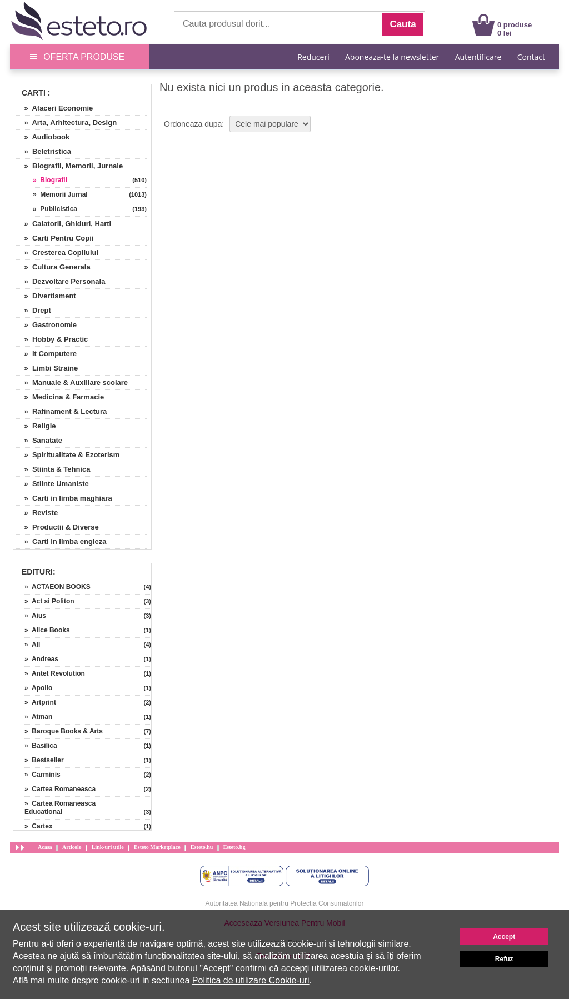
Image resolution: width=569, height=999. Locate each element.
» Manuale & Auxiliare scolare (72, 382)
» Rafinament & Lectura (61, 411)
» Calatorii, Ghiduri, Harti (63, 223)
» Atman (38, 717)
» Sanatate (39, 440)
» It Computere (46, 353)
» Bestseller (44, 760)
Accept (504, 937)
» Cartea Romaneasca (60, 789)
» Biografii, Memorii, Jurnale (69, 166)
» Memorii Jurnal (60, 194)
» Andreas (41, 659)
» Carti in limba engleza (61, 541)
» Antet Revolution (54, 673)
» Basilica (40, 746)
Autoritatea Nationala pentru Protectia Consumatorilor (285, 903)
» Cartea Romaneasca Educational (60, 808)
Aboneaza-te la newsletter (392, 57)
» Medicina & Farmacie (60, 397)
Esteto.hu (202, 847)
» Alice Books (47, 630)
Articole (71, 847)
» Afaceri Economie (54, 108)
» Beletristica (43, 151)
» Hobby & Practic (52, 339)
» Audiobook (42, 137)
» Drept (33, 310)
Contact (531, 57)
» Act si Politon (49, 601)
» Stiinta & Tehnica (53, 469)
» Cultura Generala (53, 267)
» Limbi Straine (47, 368)
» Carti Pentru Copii (54, 238)
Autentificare (478, 57)
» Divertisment (46, 296)
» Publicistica (55, 209)
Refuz (504, 959)
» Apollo (38, 688)
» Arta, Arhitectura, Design (66, 122)
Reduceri (313, 57)
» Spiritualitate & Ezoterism (67, 455)
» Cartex (38, 826)
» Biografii (50, 180)
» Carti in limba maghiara (64, 498)
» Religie (36, 426)
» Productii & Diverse (57, 527)
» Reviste (37, 512)
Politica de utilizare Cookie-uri (251, 980)
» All (32, 644)
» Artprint (40, 702)
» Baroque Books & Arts (63, 731)
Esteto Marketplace (157, 847)
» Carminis (42, 774)
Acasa (45, 847)
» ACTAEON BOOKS (57, 587)
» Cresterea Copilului (57, 252)
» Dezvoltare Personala (60, 281)
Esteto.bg (234, 847)
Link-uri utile (108, 847)
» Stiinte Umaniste (52, 483)
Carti (34, 92)
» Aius (35, 616)
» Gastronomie (46, 325)
